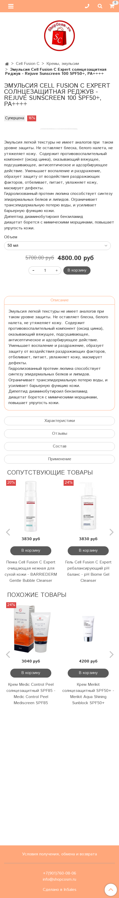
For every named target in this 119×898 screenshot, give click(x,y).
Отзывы (59, 565)
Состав (59, 577)
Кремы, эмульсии (62, 64)
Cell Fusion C (27, 64)
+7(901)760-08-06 (59, 873)
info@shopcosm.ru (59, 879)
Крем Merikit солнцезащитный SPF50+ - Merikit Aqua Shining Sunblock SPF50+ (88, 825)
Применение (59, 590)
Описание (60, 431)
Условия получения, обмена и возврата (59, 854)
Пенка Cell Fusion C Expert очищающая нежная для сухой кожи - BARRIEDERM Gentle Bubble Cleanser (31, 702)
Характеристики (59, 552)
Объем (10, 368)
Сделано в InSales (59, 890)
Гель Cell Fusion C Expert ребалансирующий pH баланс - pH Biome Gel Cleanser (88, 702)
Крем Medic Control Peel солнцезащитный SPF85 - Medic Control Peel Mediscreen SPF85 (30, 825)
